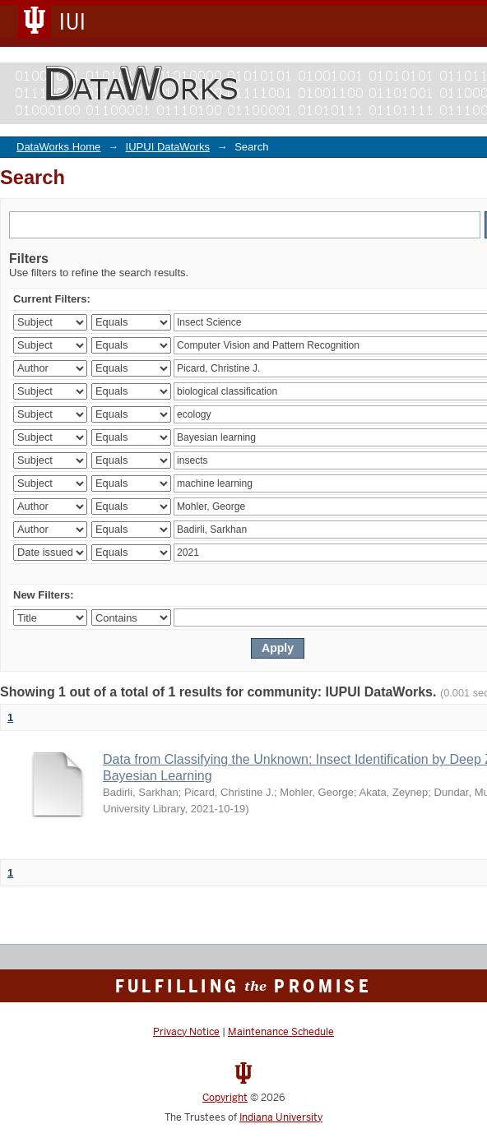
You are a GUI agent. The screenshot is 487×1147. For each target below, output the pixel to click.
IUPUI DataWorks (168, 147)
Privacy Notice (186, 1031)
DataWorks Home (58, 147)
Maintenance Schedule (281, 1031)
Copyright (225, 1097)
